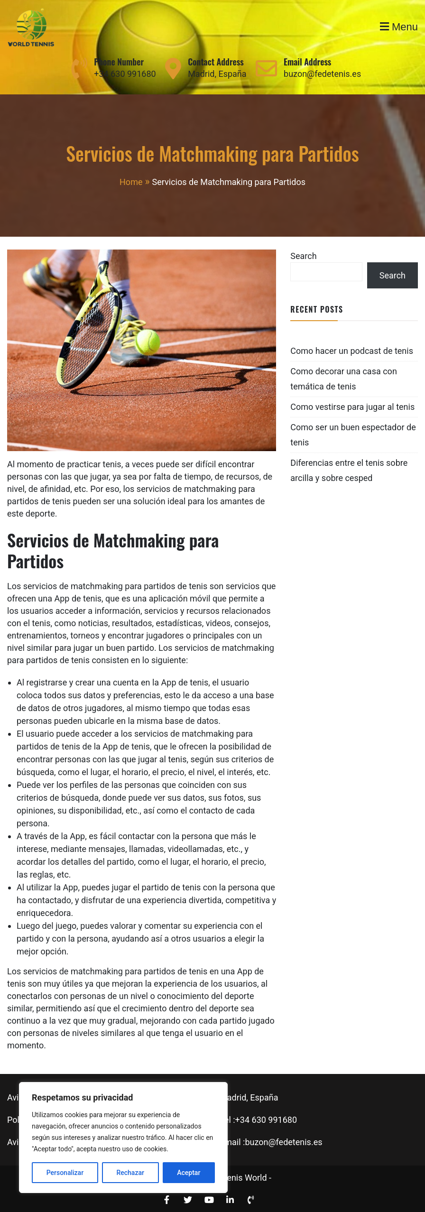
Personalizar (64, 1172)
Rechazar (130, 1172)
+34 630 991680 (125, 74)
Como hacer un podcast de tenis (351, 351)
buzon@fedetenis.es (322, 74)
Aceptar (188, 1172)
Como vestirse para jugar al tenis (352, 407)
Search (303, 256)
